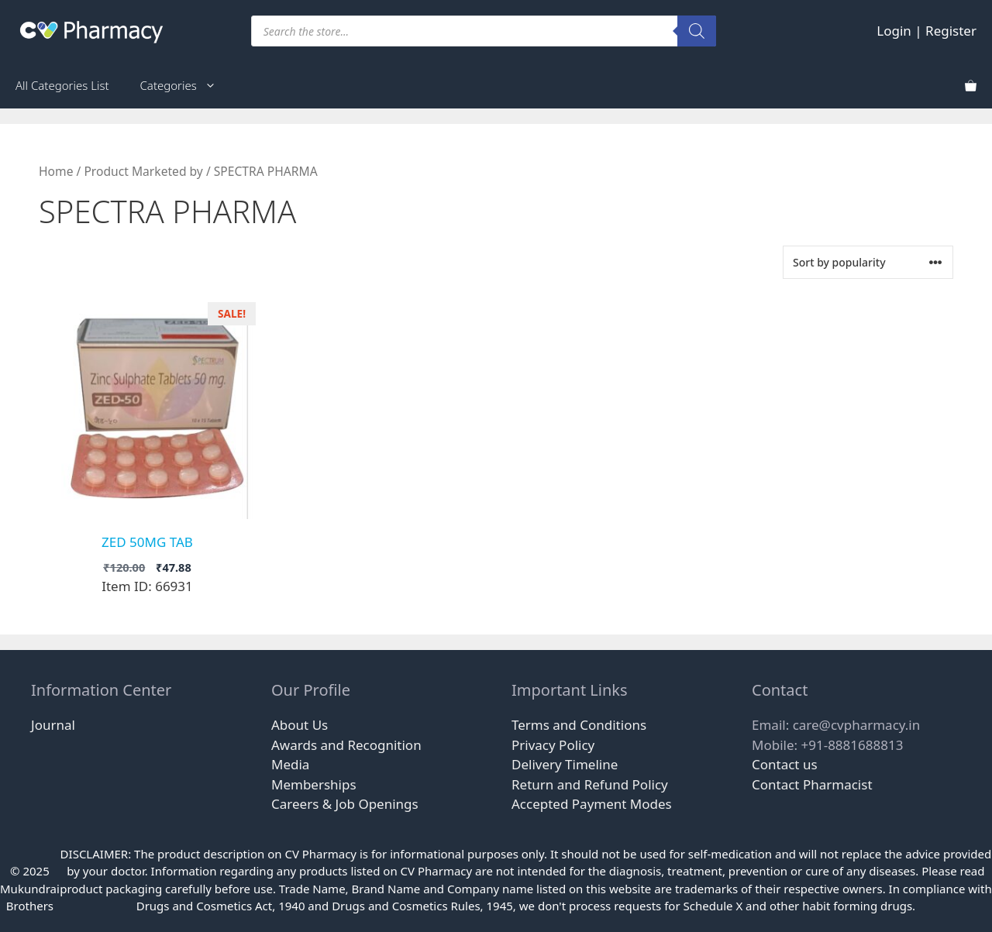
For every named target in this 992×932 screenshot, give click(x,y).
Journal (53, 725)
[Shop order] (868, 262)
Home (56, 171)
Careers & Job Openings (344, 804)
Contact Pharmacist (812, 784)
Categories (186, 85)
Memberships (313, 784)
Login (894, 31)
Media (290, 764)
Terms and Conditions (579, 725)
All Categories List (62, 85)
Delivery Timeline (565, 764)
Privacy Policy (553, 745)
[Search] (696, 30)
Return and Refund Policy (590, 784)
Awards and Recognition (346, 745)
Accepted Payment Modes (592, 804)
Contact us (785, 764)
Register (950, 31)
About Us (299, 725)
